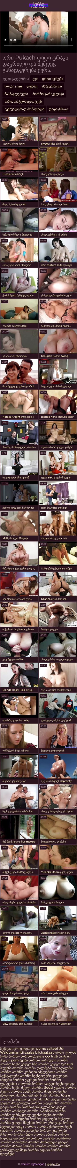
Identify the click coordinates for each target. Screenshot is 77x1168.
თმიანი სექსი (38, 1095)
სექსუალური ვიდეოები (18, 1049)
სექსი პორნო (30, 1060)
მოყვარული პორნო (27, 1103)
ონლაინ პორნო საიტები (37, 1084)
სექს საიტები (60, 1056)
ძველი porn (10, 1060)
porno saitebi (47, 1049)
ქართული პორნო (14, 1095)
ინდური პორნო (12, 1080)
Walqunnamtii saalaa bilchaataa (26, 1052)
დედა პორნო (10, 1107)
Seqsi (48, 1088)
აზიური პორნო (57, 1134)
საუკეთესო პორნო (57, 1103)
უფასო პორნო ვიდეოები (47, 1099)
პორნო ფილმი (64, 1052)
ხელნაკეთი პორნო (15, 1138)
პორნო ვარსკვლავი (48, 94)
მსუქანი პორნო (12, 1068)
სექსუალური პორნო (15, 1076)
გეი (35, 79)
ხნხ (61, 1049)
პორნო (5, 1064)
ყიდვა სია (53, 1164)
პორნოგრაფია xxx (35, 1056)
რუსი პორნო (10, 1056)
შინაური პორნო (12, 1134)
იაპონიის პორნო (52, 1111)
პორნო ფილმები (37, 1068)
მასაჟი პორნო (23, 1146)
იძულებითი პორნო (52, 1072)
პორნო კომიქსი (24, 1072)
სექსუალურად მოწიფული (24, 109)
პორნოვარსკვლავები (38, 1107)
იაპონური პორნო (25, 1142)
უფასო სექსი (42, 1115)
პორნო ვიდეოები (13, 1099)
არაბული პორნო (25, 1111)
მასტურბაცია (52, 86)
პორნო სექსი (10, 1088)
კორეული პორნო (54, 1060)
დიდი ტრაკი (58, 109)
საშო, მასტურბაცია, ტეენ (23, 101)
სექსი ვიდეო (21, 1064)
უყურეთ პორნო (37, 1080)
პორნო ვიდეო (49, 1064)
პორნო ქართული (51, 1127)
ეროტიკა (55, 1123)
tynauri (67, 1064)
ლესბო (32, 86)
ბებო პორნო (35, 1134)
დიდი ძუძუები (52, 79)
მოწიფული (48, 1142)
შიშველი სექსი (55, 1091)
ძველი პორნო (32, 1088)
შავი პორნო (29, 1150)
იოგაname (13, 86)
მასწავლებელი (16, 94)
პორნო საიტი (59, 1095)
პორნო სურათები (38, 5)
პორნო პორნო (46, 1146)
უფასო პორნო (65, 1088)
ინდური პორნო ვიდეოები (37, 1119)
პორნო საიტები (43, 1138)
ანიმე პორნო (33, 1091)
